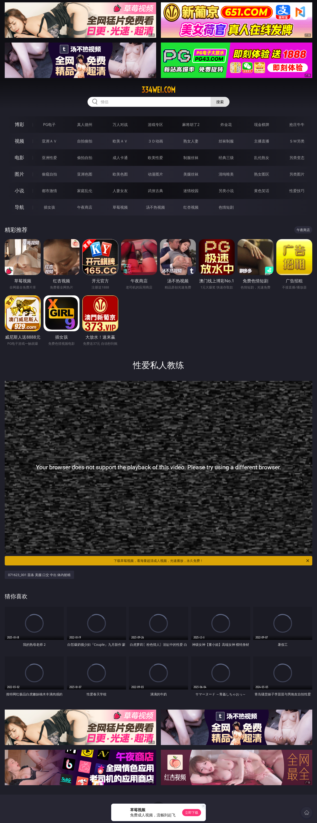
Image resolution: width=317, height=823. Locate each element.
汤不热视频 (155, 207)
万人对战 (120, 124)
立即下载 (191, 812)
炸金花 (226, 124)
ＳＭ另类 (296, 141)
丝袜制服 (226, 141)
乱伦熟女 (261, 157)
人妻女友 (120, 190)
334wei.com (158, 90)
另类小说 (226, 190)
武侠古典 (155, 190)
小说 (19, 190)
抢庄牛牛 (296, 124)
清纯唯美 (226, 174)
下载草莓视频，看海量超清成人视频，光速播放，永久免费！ (212, 561)
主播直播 (261, 141)
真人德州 (84, 124)
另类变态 (296, 157)
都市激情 (49, 190)
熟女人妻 (190, 141)
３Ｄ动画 (155, 141)
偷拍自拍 (84, 157)
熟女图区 (261, 174)
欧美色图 (120, 174)
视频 (19, 141)
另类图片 (296, 174)
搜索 (220, 101)
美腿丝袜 (190, 174)
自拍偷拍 (84, 141)
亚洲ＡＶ (49, 141)
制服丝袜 (190, 157)
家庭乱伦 (84, 190)
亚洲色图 (84, 174)
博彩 (19, 124)
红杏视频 (190, 207)
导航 (19, 207)
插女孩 (49, 207)
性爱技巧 (296, 190)
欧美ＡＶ (120, 141)
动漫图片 (155, 174)
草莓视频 (120, 207)
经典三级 (226, 157)
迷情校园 (190, 190)
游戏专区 (155, 124)
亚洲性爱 (49, 157)
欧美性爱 (155, 157)
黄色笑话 (261, 190)
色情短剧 (226, 207)
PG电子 (49, 124)
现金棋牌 (261, 124)
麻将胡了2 (190, 124)
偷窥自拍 (49, 174)
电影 (19, 157)
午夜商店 (84, 207)
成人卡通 (120, 157)
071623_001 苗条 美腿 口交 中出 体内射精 (39, 575)
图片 (19, 174)
